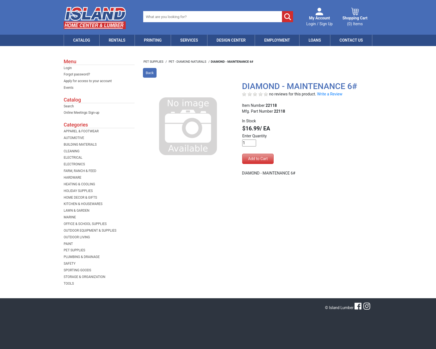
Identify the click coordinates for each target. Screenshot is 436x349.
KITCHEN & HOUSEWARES (83, 204)
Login (68, 68)
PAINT (68, 244)
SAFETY (70, 263)
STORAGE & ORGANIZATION (84, 277)
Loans (315, 40)
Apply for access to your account (88, 81)
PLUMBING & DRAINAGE (82, 257)
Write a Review (329, 94)
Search (69, 106)
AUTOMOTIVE (74, 138)
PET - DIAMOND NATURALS (188, 62)
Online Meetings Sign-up (81, 113)
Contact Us (351, 40)
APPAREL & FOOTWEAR (81, 131)
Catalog (81, 40)
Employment (277, 40)
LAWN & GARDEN (76, 211)
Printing (153, 40)
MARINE (70, 217)
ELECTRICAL (73, 158)
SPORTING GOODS (77, 270)
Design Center (231, 40)
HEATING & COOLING (79, 184)
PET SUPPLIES (74, 250)
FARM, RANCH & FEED (80, 171)
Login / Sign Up (319, 20)
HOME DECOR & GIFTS (80, 197)
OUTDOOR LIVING (77, 237)
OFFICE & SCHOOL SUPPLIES (85, 224)
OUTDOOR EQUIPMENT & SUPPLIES (90, 230)
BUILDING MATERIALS (80, 144)
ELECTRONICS (74, 164)
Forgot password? (77, 74)
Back (150, 73)
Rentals (117, 40)
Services (189, 40)
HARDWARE (72, 177)
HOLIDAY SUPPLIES (78, 191)
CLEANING (72, 151)
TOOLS (69, 283)
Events (68, 88)
